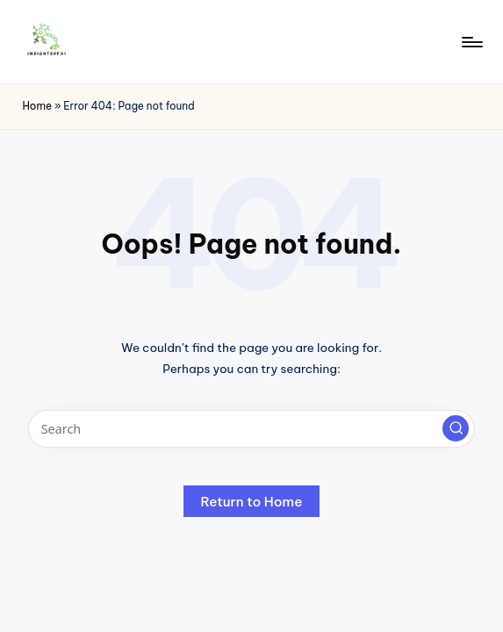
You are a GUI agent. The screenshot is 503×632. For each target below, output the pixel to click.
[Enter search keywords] (251, 429)
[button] (455, 428)
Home (37, 105)
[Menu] (471, 42)
